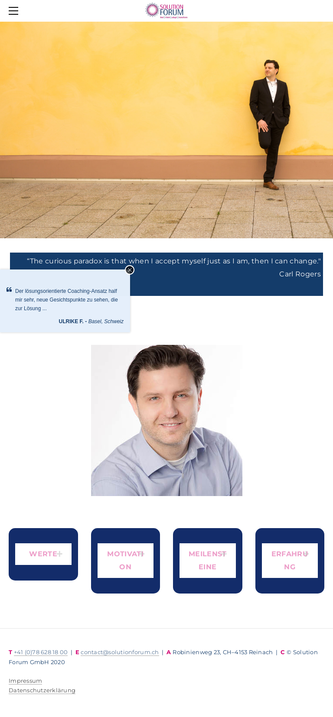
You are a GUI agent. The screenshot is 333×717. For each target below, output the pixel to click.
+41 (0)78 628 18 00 (41, 652)
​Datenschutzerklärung (42, 690)
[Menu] (15, 10)
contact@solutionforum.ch (120, 652)
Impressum (25, 680)
